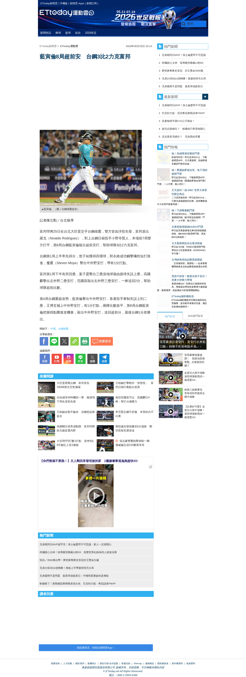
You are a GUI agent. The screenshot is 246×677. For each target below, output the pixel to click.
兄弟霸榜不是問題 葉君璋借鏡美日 (182, 86)
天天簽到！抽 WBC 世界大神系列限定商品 (181, 179)
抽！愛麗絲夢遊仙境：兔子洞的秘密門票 (180, 166)
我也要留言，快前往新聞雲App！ (96, 647)
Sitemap (138, 663)
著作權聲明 (177, 663)
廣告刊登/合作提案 (109, 663)
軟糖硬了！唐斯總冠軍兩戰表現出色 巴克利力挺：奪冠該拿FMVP (78, 583)
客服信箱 (125, 663)
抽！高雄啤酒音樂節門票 (171, 153)
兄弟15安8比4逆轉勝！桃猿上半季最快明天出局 (67, 567)
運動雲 (69, 13)
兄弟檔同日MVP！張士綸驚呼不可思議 (184, 55)
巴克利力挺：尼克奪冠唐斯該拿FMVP (183, 113)
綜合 (78, 32)
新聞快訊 (45, 32)
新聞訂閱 (91, 3)
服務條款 (149, 663)
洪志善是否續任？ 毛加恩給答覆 (181, 136)
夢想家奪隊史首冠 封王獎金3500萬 (182, 70)
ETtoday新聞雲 (49, 3)
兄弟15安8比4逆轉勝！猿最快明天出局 (184, 78)
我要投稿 (55, 663)
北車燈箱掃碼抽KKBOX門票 (173, 205)
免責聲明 (190, 663)
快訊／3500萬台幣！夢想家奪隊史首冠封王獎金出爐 (69, 560)
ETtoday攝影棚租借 (168, 264)
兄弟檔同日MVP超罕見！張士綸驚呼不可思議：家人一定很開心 (76, 544)
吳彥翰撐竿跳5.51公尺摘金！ (178, 120)
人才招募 (67, 663)
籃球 (68, 32)
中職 (53, 328)
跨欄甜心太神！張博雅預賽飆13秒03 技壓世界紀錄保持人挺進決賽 (78, 552)
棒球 (58, 32)
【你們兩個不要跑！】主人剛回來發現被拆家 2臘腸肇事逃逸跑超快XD (89, 461)
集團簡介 (92, 663)
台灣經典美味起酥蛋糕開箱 (172, 231)
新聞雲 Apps (77, 3)
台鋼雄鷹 (63, 328)
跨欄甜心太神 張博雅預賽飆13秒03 (182, 62)
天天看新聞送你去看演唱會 (172, 218)
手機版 (64, 3)
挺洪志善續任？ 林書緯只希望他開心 (183, 128)
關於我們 (79, 663)
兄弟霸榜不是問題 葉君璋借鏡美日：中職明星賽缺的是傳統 (74, 575)
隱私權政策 (162, 663)
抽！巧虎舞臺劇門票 (168, 192)
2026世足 (91, 32)
